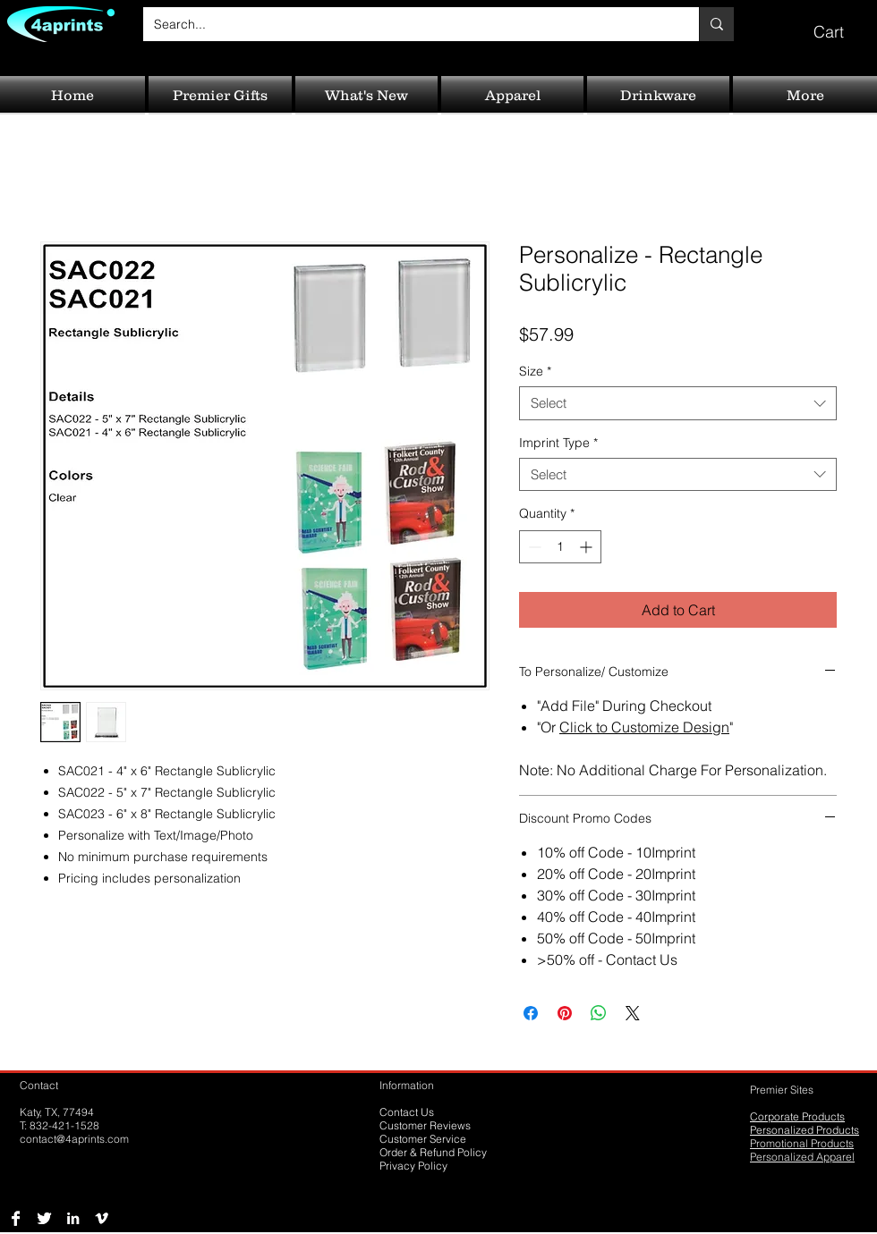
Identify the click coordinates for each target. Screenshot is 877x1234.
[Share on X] (632, 1013)
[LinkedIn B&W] (73, 1218)
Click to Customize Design (644, 727)
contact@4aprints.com (74, 1138)
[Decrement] (533, 546)
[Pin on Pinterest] (564, 1013)
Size (535, 371)
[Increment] (587, 546)
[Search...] (407, 24)
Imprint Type (558, 443)
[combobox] (678, 403)
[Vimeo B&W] (101, 1218)
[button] (841, 23)
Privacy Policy (413, 1165)
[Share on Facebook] (530, 1013)
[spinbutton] (560, 546)
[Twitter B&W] (44, 1218)
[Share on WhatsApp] (598, 1013)
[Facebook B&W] (16, 1218)
